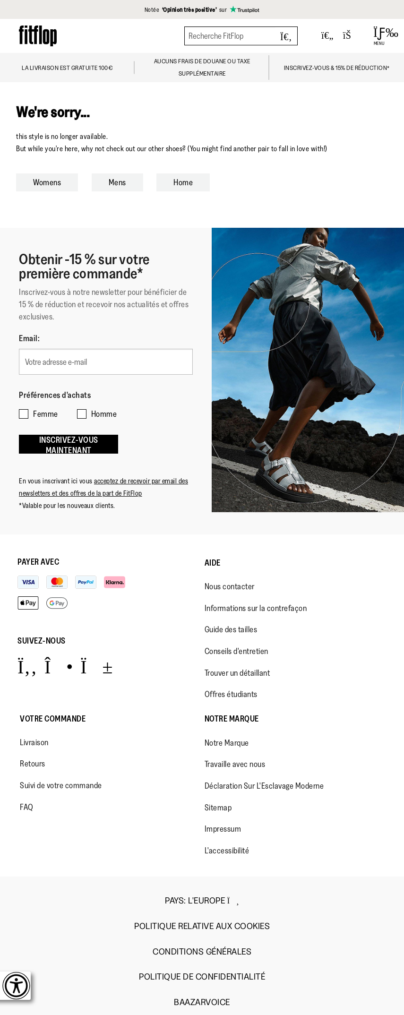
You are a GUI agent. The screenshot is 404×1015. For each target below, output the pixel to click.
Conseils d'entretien (236, 651)
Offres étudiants (231, 694)
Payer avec (38, 562)
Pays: (202, 900)
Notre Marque (232, 719)
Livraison (34, 742)
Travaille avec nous (235, 764)
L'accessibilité (227, 850)
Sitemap (218, 807)
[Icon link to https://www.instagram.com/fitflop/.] (58, 666)
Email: (29, 338)
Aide (213, 563)
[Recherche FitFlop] (241, 35)
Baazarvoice (202, 1002)
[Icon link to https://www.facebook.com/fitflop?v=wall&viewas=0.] (27, 666)
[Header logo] (38, 36)
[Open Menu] (379, 35)
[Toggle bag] (351, 36)
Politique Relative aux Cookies (202, 926)
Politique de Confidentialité (202, 977)
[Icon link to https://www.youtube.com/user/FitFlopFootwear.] (96, 666)
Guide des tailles (231, 629)
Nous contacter (230, 586)
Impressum (223, 829)
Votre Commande (53, 719)
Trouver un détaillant (237, 673)
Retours (32, 763)
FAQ (27, 807)
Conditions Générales (202, 952)
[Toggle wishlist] (327, 36)
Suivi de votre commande (61, 785)
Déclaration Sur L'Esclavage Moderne (264, 786)
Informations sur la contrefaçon (256, 608)
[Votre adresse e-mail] (106, 362)
